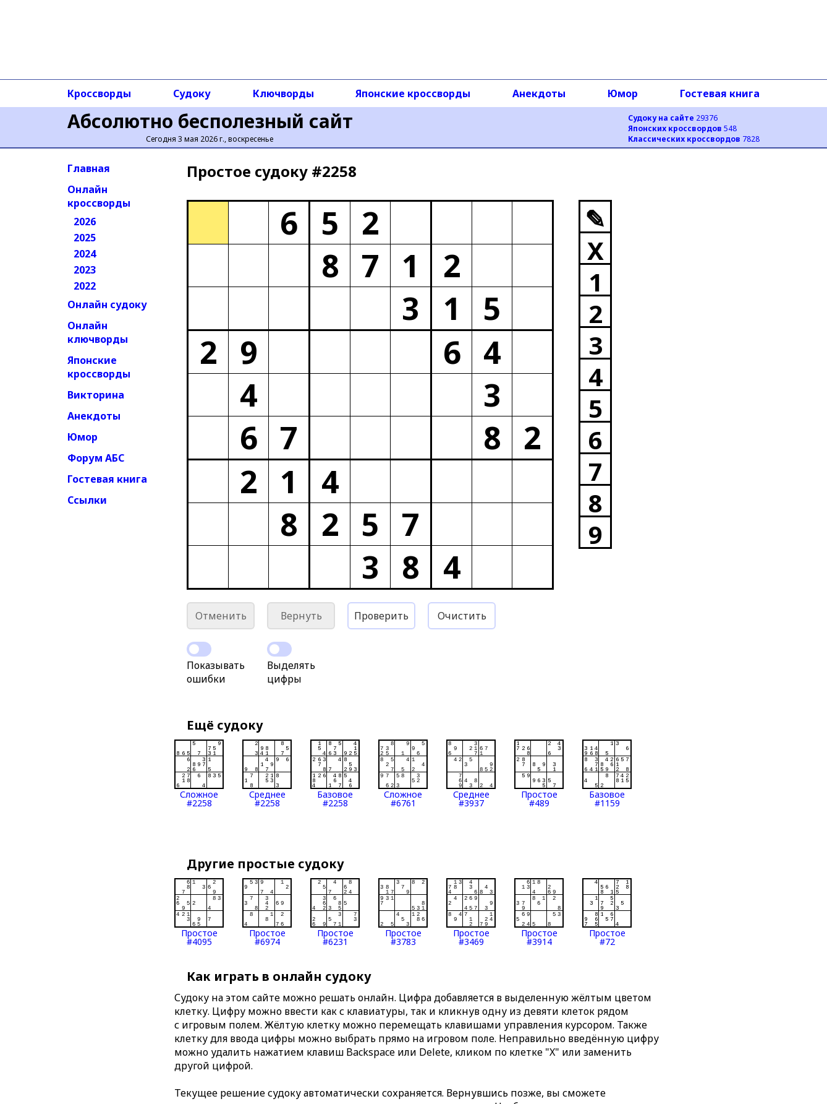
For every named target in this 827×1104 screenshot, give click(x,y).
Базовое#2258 (335, 774)
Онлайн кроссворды (98, 196)
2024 (85, 254)
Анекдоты (539, 93)
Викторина (95, 395)
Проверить (381, 616)
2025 (85, 237)
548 (682, 128)
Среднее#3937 (471, 774)
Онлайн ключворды (97, 332)
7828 (694, 139)
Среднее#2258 (267, 774)
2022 (85, 286)
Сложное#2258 (199, 774)
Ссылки (87, 500)
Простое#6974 (267, 912)
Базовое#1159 (607, 774)
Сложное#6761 (403, 774)
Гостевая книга (720, 93)
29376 (673, 118)
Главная (88, 168)
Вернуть (301, 616)
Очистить (462, 616)
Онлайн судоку (107, 304)
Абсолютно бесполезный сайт (210, 121)
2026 (85, 221)
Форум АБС (95, 458)
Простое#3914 (539, 912)
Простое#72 (607, 912)
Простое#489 (539, 774)
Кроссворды (99, 93)
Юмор (623, 93)
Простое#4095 (199, 912)
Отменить (221, 616)
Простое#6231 (335, 912)
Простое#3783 (403, 912)
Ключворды (283, 93)
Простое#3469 (471, 912)
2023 (85, 270)
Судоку (192, 93)
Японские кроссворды (412, 93)
